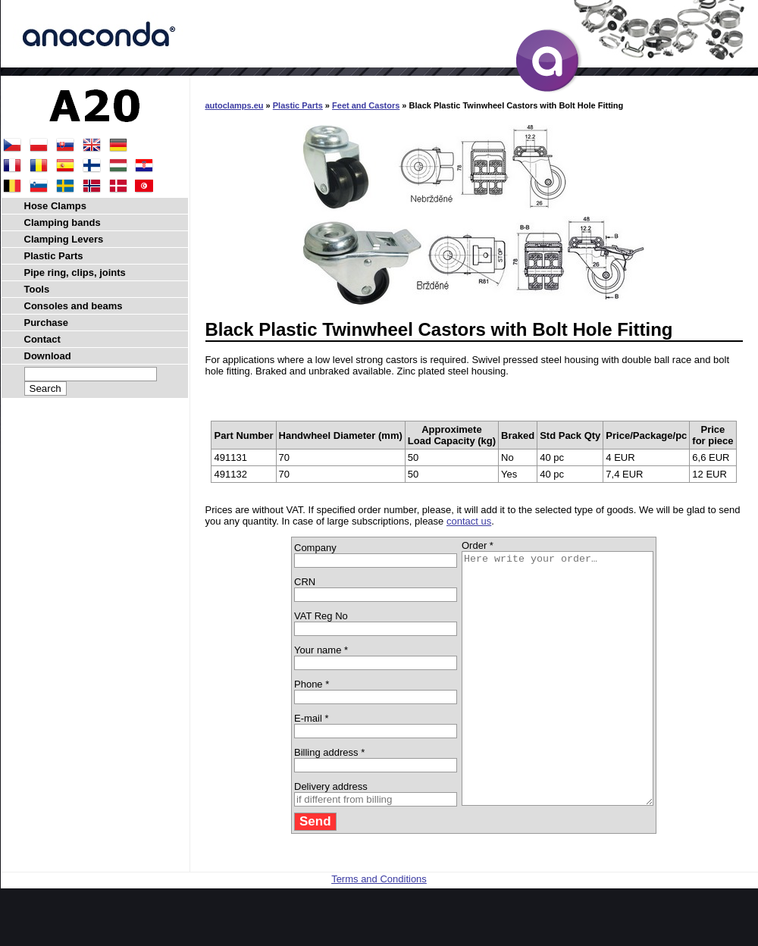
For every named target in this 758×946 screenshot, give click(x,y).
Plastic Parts (298, 105)
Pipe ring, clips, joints (75, 272)
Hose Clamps (55, 205)
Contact (42, 339)
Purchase (46, 322)
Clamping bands (62, 222)
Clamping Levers (64, 239)
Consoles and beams (73, 306)
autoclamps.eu (234, 105)
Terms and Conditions (379, 929)
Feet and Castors (365, 105)
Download (47, 356)
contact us (468, 521)
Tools (37, 289)
